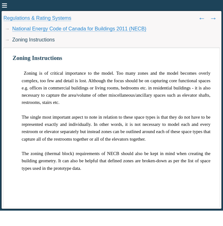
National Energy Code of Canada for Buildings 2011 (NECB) (79, 28)
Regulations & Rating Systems (37, 18)
